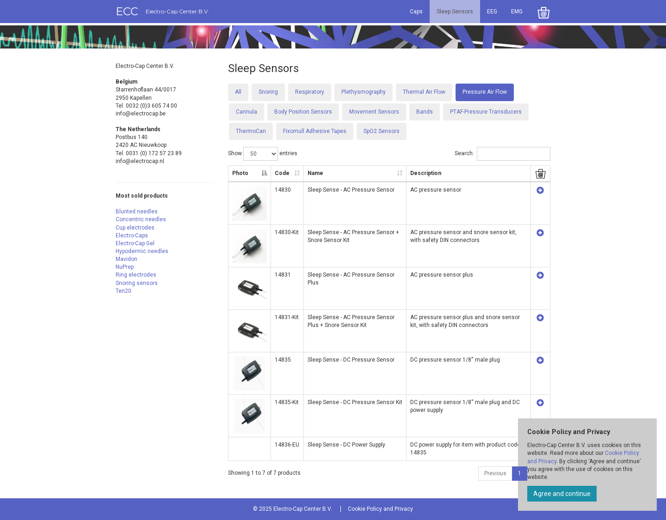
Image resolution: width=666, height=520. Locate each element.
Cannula (246, 112)
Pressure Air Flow (484, 92)
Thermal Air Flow (424, 92)
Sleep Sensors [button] (455, 11)
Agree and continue (562, 493)
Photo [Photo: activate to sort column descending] (240, 173)
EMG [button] (517, 11)
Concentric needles (141, 219)
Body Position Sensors (303, 112)
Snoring (268, 92)
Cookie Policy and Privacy (380, 509)
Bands (424, 112)
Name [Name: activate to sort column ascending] (315, 173)
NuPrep (125, 267)
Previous (495, 473)
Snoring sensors (137, 283)
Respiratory (309, 92)
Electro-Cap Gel (135, 243)
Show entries (262, 154)
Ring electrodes (136, 275)
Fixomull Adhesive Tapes (314, 131)
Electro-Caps (132, 235)
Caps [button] (416, 11)
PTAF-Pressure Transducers (486, 112)
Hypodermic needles (142, 251)
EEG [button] (492, 11)
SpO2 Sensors (382, 131)
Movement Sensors (374, 112)
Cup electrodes (135, 227)
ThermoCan (251, 131)
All (238, 92)
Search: (502, 154)
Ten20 (123, 291)
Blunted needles (137, 211)
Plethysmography (363, 92)
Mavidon (126, 259)
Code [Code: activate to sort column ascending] (282, 173)
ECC (162, 11)
